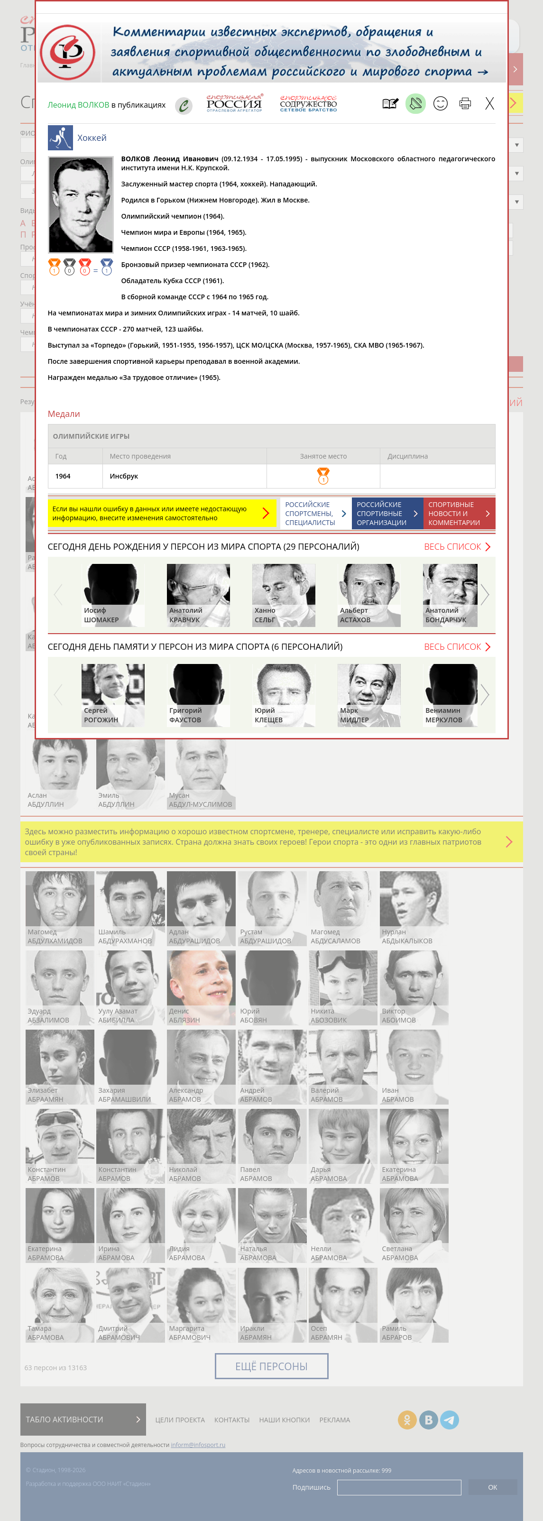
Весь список (452, 551)
